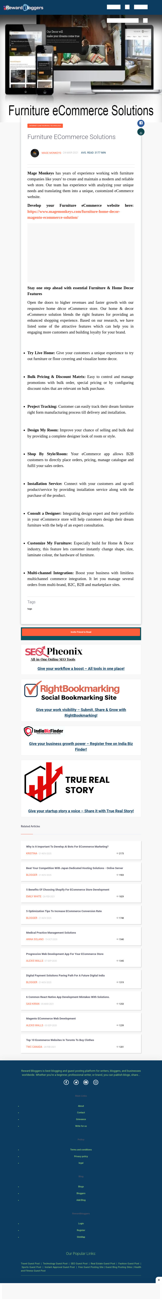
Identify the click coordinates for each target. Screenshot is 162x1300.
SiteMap (81, 1237)
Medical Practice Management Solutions (51, 932)
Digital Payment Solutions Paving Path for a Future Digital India (65, 975)
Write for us (81, 1126)
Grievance (81, 1119)
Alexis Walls (34, 960)
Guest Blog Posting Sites (118, 1267)
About (81, 1106)
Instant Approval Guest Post (60, 1267)
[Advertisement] (81, 252)
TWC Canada (34, 1046)
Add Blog (81, 1200)
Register (81, 1230)
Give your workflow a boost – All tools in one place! (81, 668)
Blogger (31, 874)
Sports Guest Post (31, 1267)
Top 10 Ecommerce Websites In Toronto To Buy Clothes (60, 1040)
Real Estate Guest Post (103, 1263)
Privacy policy (81, 1156)
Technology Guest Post (55, 1263)
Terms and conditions (81, 1149)
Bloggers (81, 1193)
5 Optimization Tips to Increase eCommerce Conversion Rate (64, 911)
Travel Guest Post (30, 1263)
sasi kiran (32, 1003)
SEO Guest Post (79, 1263)
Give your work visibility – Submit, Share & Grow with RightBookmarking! (81, 712)
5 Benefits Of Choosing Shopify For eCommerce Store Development (67, 889)
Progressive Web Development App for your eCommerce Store (64, 954)
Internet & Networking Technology (45, 126)
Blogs (81, 1186)
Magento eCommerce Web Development (51, 1018)
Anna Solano (34, 939)
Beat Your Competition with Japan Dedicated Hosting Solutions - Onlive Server (74, 868)
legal (81, 1163)
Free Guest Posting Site (91, 1267)
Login (81, 1223)
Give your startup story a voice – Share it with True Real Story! (81, 811)
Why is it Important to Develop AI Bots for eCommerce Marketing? (67, 846)
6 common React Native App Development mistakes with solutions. (68, 997)
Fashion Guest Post (128, 1263)
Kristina (31, 853)
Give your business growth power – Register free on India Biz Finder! (81, 746)
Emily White (33, 896)
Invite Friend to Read (81, 632)
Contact (81, 1112)
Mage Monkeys (52, 152)
